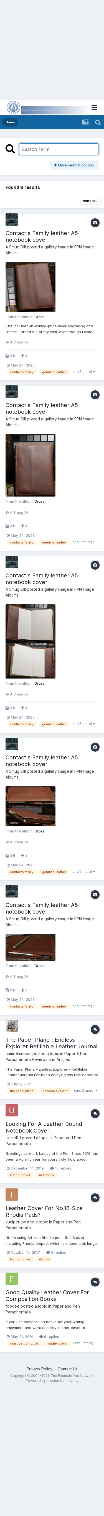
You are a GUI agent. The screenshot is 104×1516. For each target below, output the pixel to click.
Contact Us (68, 1369)
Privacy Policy (39, 1369)
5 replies (56, 1252)
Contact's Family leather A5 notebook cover (42, 236)
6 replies (49, 1336)
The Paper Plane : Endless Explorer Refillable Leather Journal (51, 1043)
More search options (74, 165)
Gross (39, 317)
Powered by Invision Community (52, 1380)
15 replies (60, 1168)
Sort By (90, 201)
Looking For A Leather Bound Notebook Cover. (44, 1127)
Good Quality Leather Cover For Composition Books (47, 1295)
